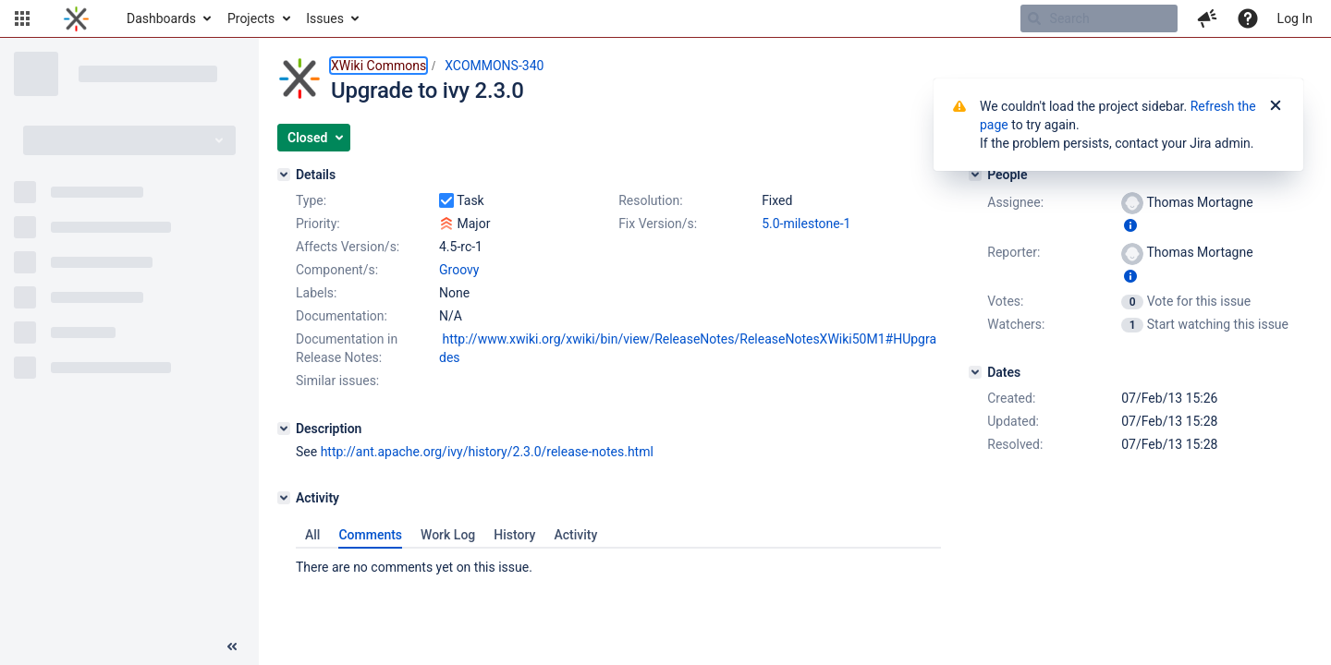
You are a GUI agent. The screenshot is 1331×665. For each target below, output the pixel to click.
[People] (975, 174)
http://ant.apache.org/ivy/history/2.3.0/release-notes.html (487, 451)
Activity (575, 534)
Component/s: (337, 269)
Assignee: (1015, 202)
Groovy (459, 269)
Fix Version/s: (657, 223)
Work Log (448, 534)
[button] (22, 18)
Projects (251, 18)
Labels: (316, 292)
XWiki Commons (378, 65)
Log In (1295, 18)
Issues (325, 18)
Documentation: (341, 315)
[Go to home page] (76, 18)
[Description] (283, 428)
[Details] (283, 174)
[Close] (1275, 106)
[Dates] (975, 372)
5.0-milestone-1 (806, 223)
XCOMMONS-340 (494, 65)
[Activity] (283, 497)
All (312, 534)
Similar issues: (337, 380)
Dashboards (161, 18)
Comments (370, 534)
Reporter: (1013, 252)
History (514, 534)
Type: (311, 200)
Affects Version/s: (347, 246)
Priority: (318, 223)
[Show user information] (1130, 225)
